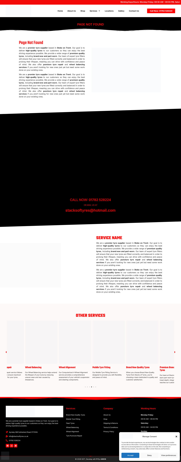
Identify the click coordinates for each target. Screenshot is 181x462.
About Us (71, 11)
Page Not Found (90, 24)
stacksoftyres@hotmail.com (90, 210)
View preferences (168, 455)
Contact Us (134, 11)
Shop (82, 11)
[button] (176, 436)
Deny (149, 455)
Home (60, 11)
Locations (109, 11)
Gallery (121, 11)
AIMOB (103, 459)
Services (95, 11)
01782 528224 (100, 200)
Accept (130, 455)
